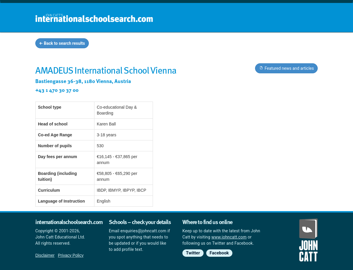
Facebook (219, 253)
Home (164, 44)
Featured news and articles (286, 68)
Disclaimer (44, 255)
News (306, 44)
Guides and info (240, 44)
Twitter (193, 253)
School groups (197, 44)
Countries (279, 44)
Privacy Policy (71, 255)
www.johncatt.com (229, 237)
